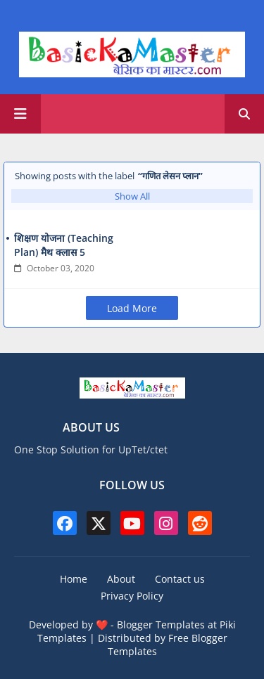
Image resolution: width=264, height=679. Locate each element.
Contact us (180, 579)
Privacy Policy (132, 595)
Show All (132, 196)
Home (73, 579)
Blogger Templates (161, 624)
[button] (244, 114)
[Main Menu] (20, 114)
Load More (132, 308)
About (121, 579)
